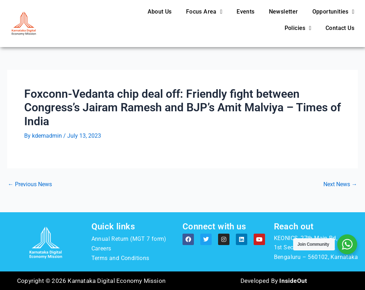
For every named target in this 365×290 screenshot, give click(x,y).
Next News (340, 184)
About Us (160, 11)
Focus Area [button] (204, 11)
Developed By (273, 280)
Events (245, 11)
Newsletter (283, 11)
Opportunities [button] (333, 11)
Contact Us (340, 28)
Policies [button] (298, 28)
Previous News (30, 184)
